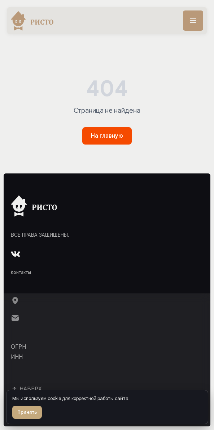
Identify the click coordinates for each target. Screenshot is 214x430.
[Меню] (193, 20)
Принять (27, 412)
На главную (107, 135)
